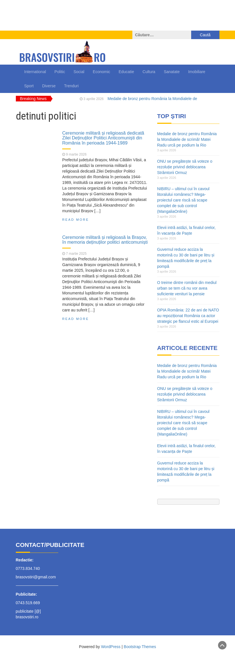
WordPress (110, 646)
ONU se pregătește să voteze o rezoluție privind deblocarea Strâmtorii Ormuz (184, 167)
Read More (75, 219)
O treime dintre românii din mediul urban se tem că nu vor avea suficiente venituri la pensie (187, 288)
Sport (29, 86)
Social (79, 71)
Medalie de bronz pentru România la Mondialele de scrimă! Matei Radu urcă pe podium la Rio (187, 139)
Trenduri (71, 86)
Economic (101, 71)
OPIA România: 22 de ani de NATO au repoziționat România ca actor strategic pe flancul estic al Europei (188, 316)
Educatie (126, 71)
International (35, 71)
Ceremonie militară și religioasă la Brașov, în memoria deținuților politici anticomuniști (105, 240)
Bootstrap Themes (140, 646)
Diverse (48, 86)
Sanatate (172, 71)
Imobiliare (196, 71)
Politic (60, 71)
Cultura (149, 71)
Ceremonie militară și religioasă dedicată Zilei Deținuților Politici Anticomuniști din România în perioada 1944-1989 (103, 137)
